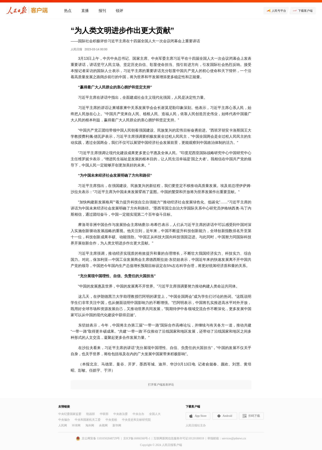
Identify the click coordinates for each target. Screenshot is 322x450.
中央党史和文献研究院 (136, 419)
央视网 (103, 425)
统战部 (90, 414)
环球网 (76, 425)
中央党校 (111, 419)
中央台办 (138, 414)
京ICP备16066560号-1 (136, 438)
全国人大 (155, 414)
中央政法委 (120, 414)
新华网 (117, 425)
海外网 (89, 425)
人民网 (62, 425)
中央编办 (64, 419)
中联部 (104, 414)
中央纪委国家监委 (69, 414)
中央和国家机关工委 (88, 419)
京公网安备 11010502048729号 (101, 438)
